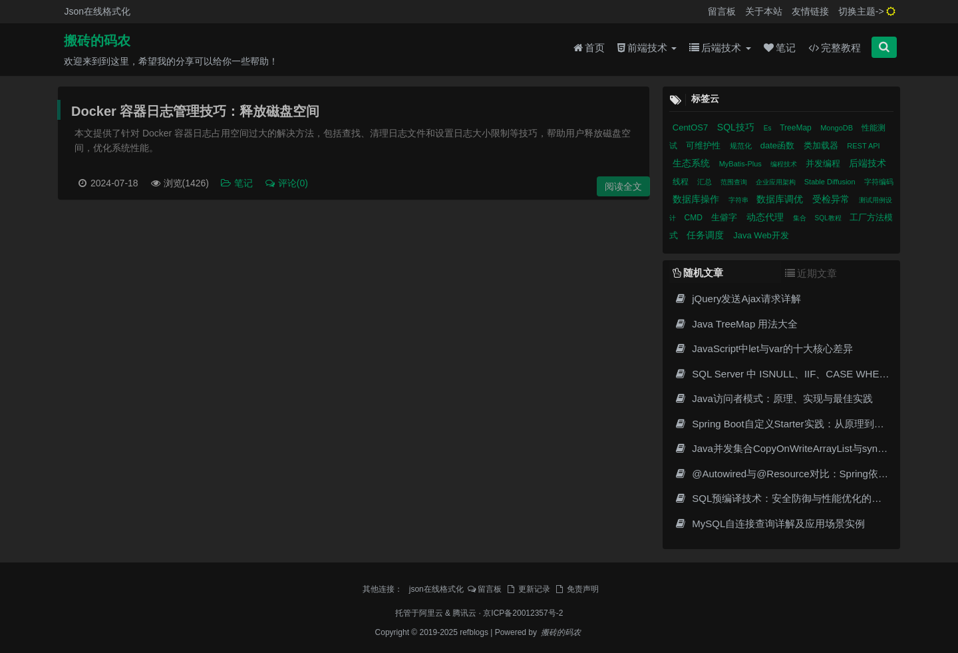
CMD (695, 217)
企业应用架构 (777, 182)
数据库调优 (781, 199)
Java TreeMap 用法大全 (736, 323)
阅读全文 (623, 186)
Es (768, 128)
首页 (589, 47)
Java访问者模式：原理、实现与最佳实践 (774, 398)
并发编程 (824, 163)
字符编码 (878, 182)
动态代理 (766, 217)
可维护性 (704, 145)
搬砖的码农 (97, 40)
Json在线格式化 (97, 11)
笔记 (780, 47)
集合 (800, 218)
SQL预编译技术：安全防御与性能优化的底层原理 (793, 498)
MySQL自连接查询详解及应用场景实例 (770, 523)
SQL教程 (829, 218)
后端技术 (719, 47)
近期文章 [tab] (811, 273)
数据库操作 (697, 199)
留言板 (722, 11)
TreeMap (797, 127)
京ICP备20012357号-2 (523, 613)
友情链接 (810, 11)
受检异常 (832, 199)
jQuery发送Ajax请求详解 (738, 298)
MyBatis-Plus (741, 164)
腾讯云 (464, 613)
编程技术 (784, 164)
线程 (682, 181)
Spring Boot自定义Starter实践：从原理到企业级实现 (799, 423)
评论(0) (286, 183)
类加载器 (822, 145)
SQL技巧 (737, 127)
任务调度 (706, 235)
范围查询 (734, 182)
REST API (863, 146)
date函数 (778, 145)
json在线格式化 (436, 589)
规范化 (742, 146)
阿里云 (431, 613)
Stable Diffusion (831, 182)
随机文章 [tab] (698, 272)
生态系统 (693, 163)
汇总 (705, 182)
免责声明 (576, 589)
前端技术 (647, 47)
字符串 (739, 200)
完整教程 (834, 47)
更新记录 (528, 589)
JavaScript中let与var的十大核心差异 (764, 348)
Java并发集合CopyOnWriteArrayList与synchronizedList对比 (816, 448)
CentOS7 (692, 127)
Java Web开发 (761, 235)
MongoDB (837, 128)
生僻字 (725, 217)
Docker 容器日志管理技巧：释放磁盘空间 (195, 111)
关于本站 (763, 11)
